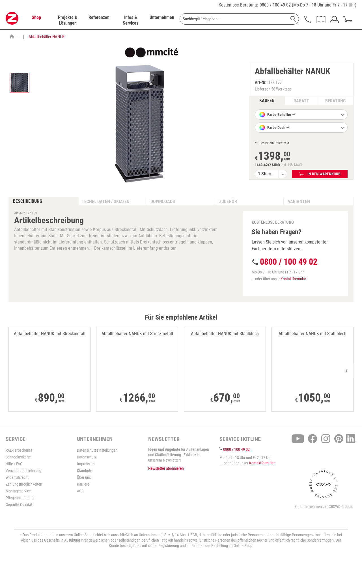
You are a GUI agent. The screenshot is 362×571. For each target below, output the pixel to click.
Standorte (84, 470)
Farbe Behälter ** (305, 115)
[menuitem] (36, 20)
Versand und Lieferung (23, 470)
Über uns (84, 477)
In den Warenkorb (320, 174)
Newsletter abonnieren (166, 468)
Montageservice (18, 491)
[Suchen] (293, 19)
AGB (80, 491)
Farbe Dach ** (305, 128)
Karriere (83, 484)
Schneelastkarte (18, 457)
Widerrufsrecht (17, 477)
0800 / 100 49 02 (275, 5)
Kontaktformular (293, 279)
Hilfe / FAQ (14, 464)
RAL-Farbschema (19, 450)
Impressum (86, 464)
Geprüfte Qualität (19, 504)
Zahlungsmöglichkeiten (24, 484)
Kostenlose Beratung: (238, 5)
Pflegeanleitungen (20, 497)
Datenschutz (86, 457)
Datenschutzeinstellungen (97, 450)
